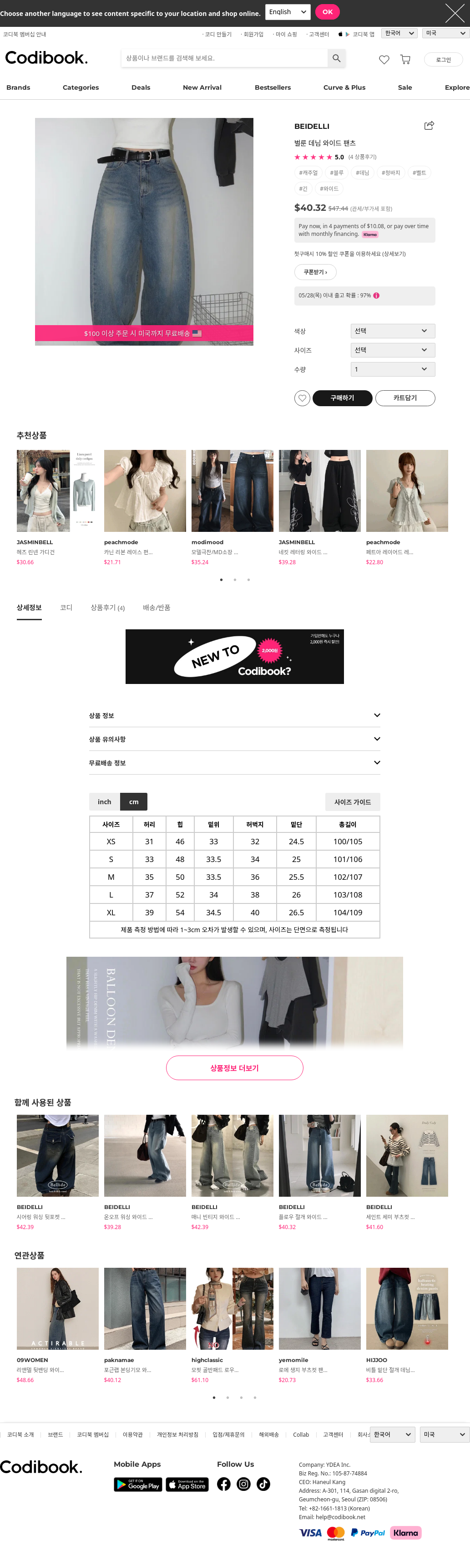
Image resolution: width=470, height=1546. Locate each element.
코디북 (46, 57)
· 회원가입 (252, 34)
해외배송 (269, 1435)
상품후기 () (108, 607)
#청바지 (391, 173)
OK (328, 12)
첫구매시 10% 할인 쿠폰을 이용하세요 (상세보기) (350, 254)
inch (104, 801)
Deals (140, 87)
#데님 (362, 173)
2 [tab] (235, 579)
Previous (10, 509)
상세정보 (29, 607)
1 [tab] (221, 579)
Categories (81, 87)
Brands (18, 87)
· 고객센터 (317, 34)
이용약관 (133, 1435)
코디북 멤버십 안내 (24, 34)
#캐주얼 (308, 173)
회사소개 (368, 1435)
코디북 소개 (20, 1435)
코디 (66, 607)
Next (460, 509)
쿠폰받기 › (316, 272)
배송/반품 (157, 607)
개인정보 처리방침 (177, 1435)
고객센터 (333, 1435)
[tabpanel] (60, 509)
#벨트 (419, 173)
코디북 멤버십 (92, 1435)
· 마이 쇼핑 (285, 34)
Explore (457, 87)
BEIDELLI (311, 126)
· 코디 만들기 (217, 34)
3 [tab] (248, 579)
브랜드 (55, 1435)
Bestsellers (273, 87)
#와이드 (329, 189)
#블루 (337, 173)
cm (134, 801)
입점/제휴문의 (228, 1435)
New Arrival (202, 87)
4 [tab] (255, 1397)
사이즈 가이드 (352, 802)
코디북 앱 (363, 34)
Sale (405, 87)
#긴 (303, 189)
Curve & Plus (344, 87)
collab (301, 1435)
